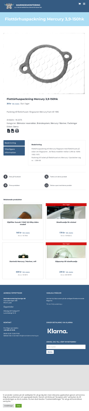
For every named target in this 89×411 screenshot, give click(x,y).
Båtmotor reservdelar (26, 123)
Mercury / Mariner (59, 123)
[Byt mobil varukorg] (79, 4)
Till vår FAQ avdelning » (54, 304)
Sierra (15, 126)
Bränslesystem (43, 123)
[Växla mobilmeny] (84, 4)
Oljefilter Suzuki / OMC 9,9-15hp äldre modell (23, 223)
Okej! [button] (18, 406)
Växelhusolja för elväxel (66, 222)
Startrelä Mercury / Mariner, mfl (23, 261)
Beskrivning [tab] (10, 143)
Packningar (72, 123)
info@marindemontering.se (28, 336)
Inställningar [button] (8, 406)
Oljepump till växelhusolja (66, 261)
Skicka (50, 352)
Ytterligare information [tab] (10, 151)
